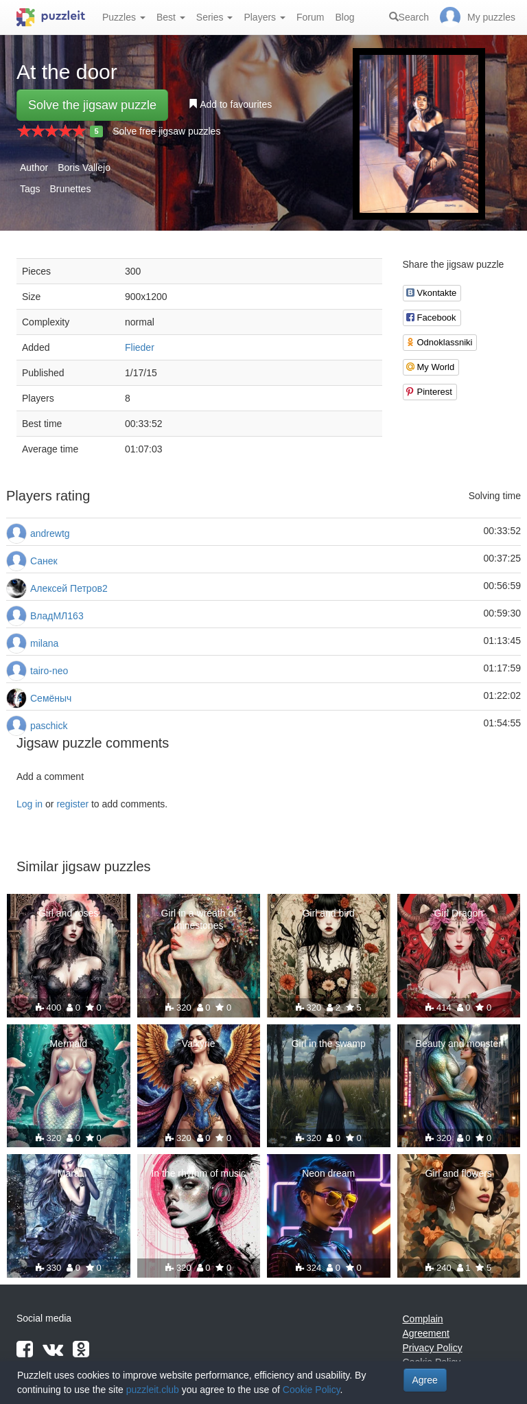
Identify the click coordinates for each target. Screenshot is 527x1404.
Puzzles (123, 17)
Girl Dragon (458, 913)
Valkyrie (198, 1043)
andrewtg (50, 533)
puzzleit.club (152, 1389)
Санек (44, 560)
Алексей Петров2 (69, 588)
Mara (69, 1173)
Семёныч (50, 698)
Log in (29, 803)
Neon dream (328, 1173)
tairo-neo (49, 670)
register (72, 803)
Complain (423, 1318)
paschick (48, 725)
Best (170, 17)
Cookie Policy (311, 1389)
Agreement (426, 1333)
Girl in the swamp (329, 1043)
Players (264, 17)
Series (214, 17)
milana (44, 643)
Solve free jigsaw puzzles (166, 131)
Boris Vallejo (84, 167)
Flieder (139, 347)
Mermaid (68, 1043)
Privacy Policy (432, 1347)
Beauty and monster (459, 1043)
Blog (344, 17)
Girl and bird (329, 913)
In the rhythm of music (198, 1173)
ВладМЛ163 (57, 615)
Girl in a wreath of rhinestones (198, 919)
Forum (310, 17)
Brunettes (70, 188)
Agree (425, 1379)
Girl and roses (68, 913)
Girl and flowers (458, 1173)
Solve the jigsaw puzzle (92, 105)
